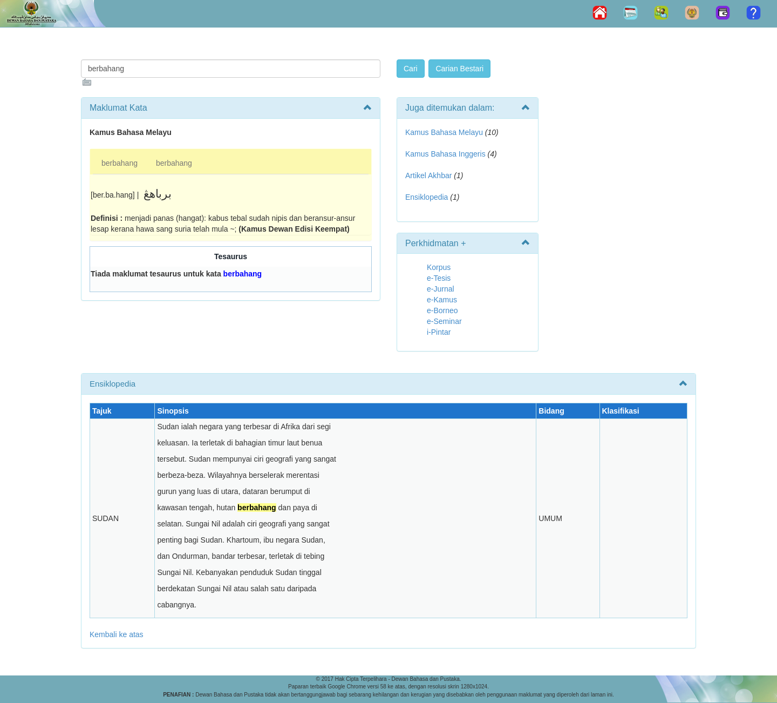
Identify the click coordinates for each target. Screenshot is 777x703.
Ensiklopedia (426, 197)
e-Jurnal (440, 289)
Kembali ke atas (117, 634)
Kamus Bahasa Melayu (445, 132)
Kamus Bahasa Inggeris (445, 154)
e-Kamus (442, 299)
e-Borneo (442, 310)
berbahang (119, 163)
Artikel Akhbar (428, 175)
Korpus (439, 267)
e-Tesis (439, 278)
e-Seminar (444, 321)
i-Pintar (439, 332)
